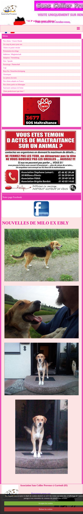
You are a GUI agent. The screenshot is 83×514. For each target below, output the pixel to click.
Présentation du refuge (11, 51)
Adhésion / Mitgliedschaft (12, 54)
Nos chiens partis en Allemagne (14, 84)
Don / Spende (8, 61)
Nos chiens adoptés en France (13, 81)
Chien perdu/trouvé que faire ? (13, 91)
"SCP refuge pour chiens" (41, 20)
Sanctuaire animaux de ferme (13, 88)
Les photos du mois (10, 78)
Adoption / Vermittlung (11, 58)
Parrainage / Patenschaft (11, 64)
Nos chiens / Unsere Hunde (12, 41)
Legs (4, 68)
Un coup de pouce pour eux (12, 44)
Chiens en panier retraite (11, 48)
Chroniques (7, 74)
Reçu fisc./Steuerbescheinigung (14, 71)
